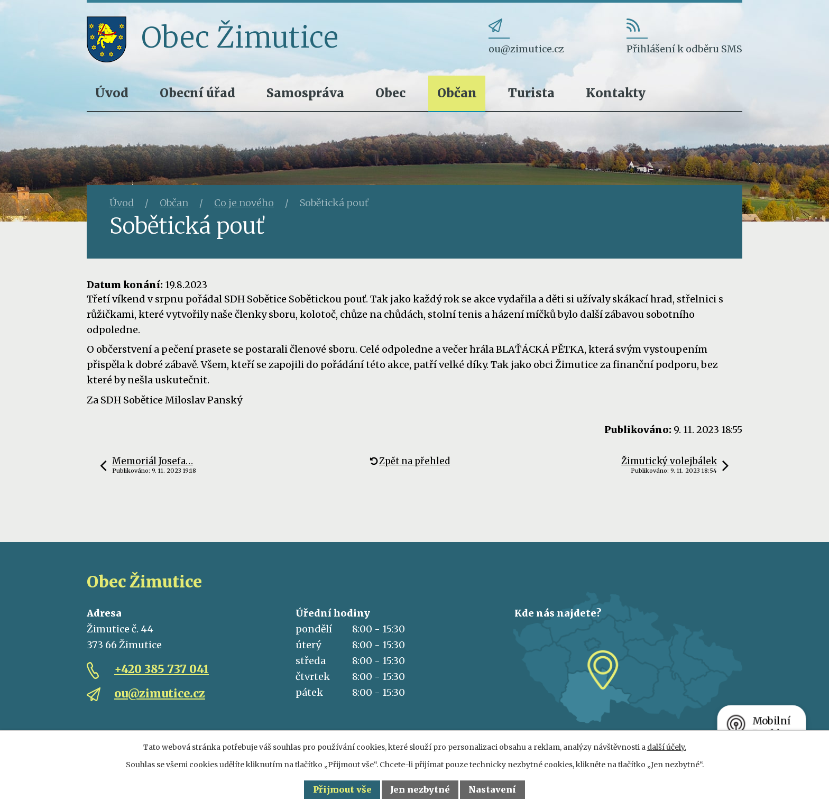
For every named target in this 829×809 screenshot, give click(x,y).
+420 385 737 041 (161, 669)
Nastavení (492, 789)
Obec (390, 92)
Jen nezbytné (420, 789)
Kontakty (616, 92)
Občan (457, 92)
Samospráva (305, 92)
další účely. (666, 747)
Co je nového (244, 203)
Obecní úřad (197, 92)
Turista (531, 92)
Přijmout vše (342, 789)
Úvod (111, 92)
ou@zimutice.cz (159, 693)
